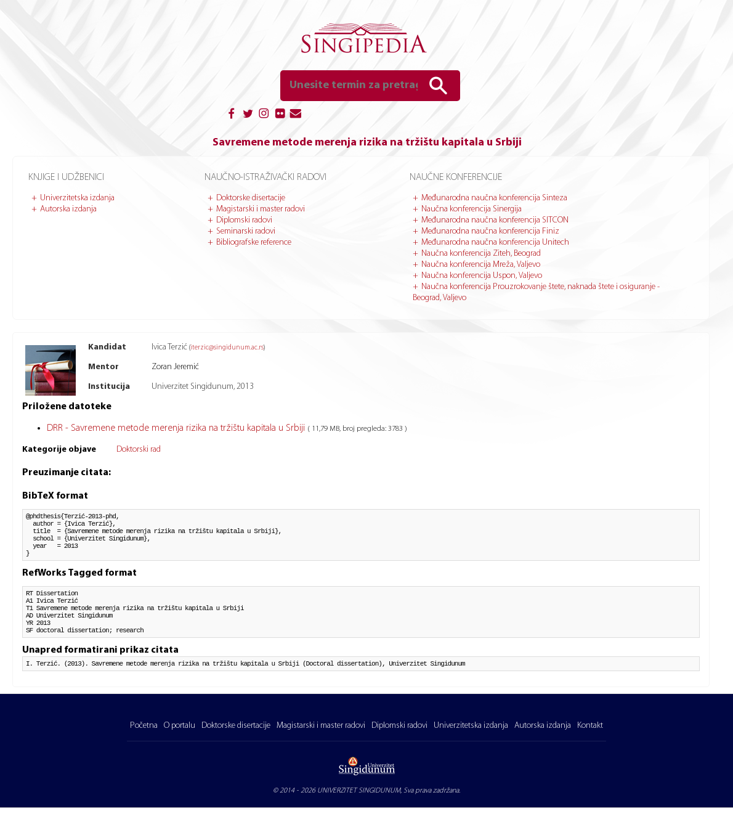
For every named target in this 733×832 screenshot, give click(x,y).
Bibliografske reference (253, 242)
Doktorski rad (138, 449)
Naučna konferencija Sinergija (471, 209)
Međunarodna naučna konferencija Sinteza (494, 198)
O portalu (179, 749)
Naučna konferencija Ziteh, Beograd (481, 253)
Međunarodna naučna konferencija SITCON (495, 220)
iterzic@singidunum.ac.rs (227, 348)
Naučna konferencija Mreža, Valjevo (480, 264)
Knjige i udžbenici (66, 177)
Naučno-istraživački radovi (265, 177)
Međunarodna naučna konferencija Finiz (490, 231)
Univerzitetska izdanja (77, 198)
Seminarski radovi (245, 231)
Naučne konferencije (456, 177)
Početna (144, 749)
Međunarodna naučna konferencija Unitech (495, 242)
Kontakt (590, 749)
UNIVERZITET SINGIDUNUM (358, 814)
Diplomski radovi (244, 220)
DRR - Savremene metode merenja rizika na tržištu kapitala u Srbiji (177, 428)
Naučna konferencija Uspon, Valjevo (481, 275)
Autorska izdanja (68, 209)
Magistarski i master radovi (260, 209)
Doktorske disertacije (250, 198)
